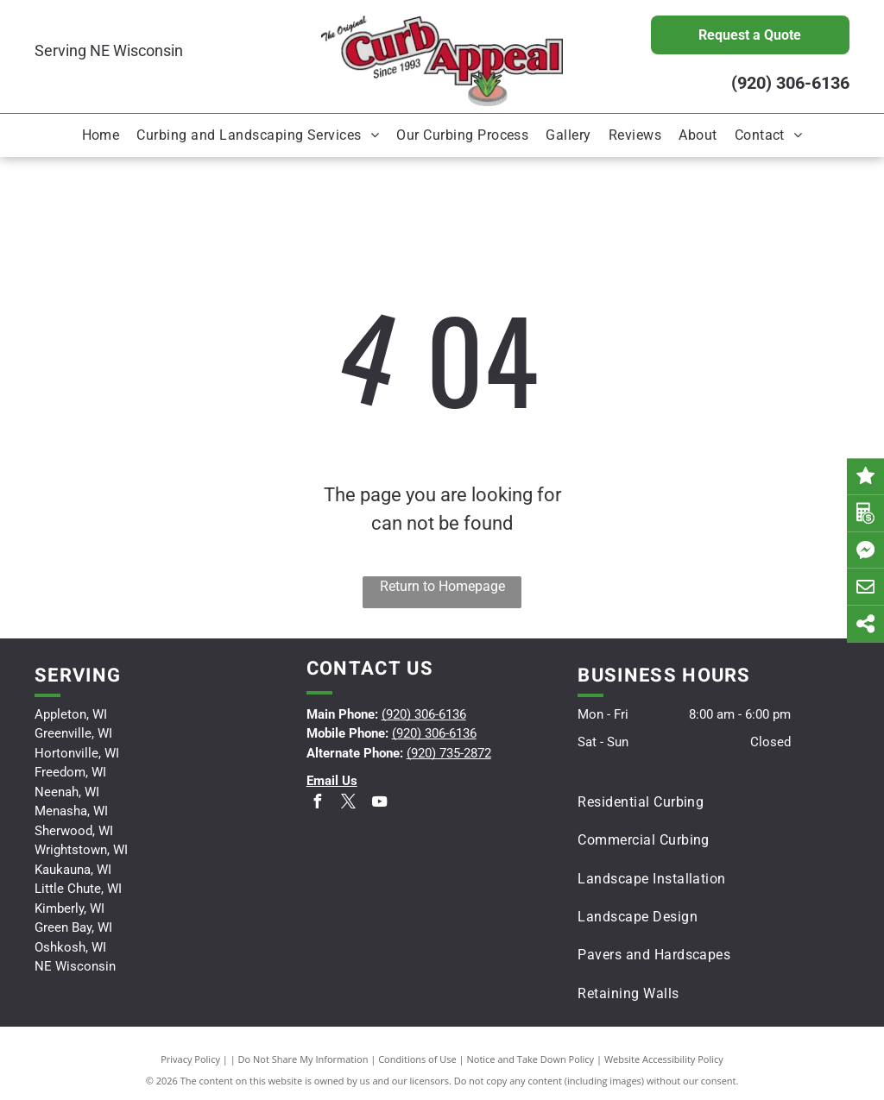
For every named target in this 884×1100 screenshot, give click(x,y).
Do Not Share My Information (303, 1059)
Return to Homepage (442, 586)
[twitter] (349, 803)
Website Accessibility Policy (663, 1059)
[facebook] (317, 803)
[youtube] (380, 803)
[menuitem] (101, 135)
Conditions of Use (417, 1059)
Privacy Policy (190, 1059)
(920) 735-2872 (449, 753)
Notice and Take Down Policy (531, 1059)
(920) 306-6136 (790, 82)
